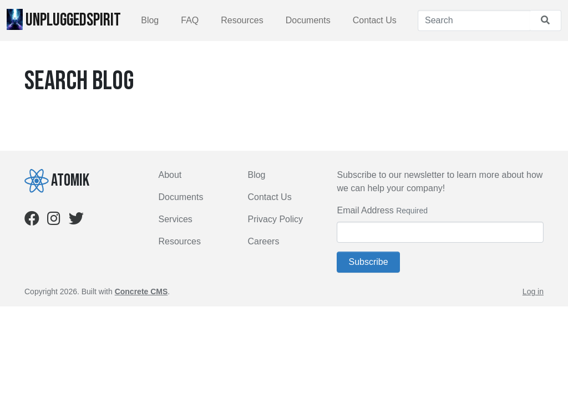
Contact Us (375, 20)
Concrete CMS (141, 291)
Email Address (365, 210)
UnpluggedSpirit (64, 20)
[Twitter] (76, 221)
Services (175, 219)
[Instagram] (53, 221)
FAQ (190, 20)
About (170, 175)
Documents (308, 20)
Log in (533, 291)
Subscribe (368, 262)
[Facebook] (31, 221)
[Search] (474, 20)
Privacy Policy (275, 219)
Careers (263, 241)
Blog (150, 20)
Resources (242, 20)
